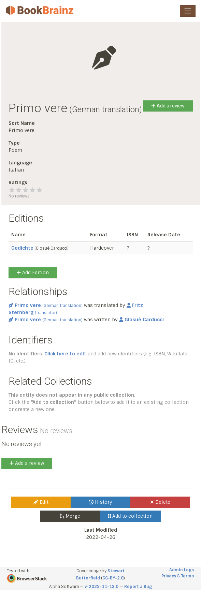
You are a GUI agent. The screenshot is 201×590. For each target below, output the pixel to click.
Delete (160, 502)
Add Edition (33, 272)
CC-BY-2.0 (113, 578)
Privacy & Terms (177, 576)
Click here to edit (65, 354)
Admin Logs (181, 570)
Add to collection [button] (130, 516)
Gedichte (22, 248)
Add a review (167, 105)
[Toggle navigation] (188, 11)
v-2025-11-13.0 (101, 586)
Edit (40, 502)
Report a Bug (138, 586)
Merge (70, 516)
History (100, 502)
